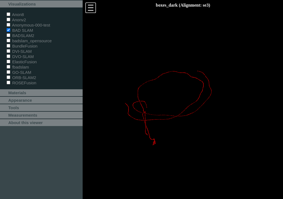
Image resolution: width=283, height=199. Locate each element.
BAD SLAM (20, 30)
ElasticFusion (22, 61)
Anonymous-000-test (28, 25)
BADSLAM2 (20, 35)
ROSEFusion (21, 82)
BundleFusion (22, 46)
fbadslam (18, 67)
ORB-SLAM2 (21, 77)
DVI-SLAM (19, 51)
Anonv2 (16, 19)
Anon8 (15, 14)
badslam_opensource (29, 40)
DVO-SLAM (20, 56)
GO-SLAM (19, 72)
